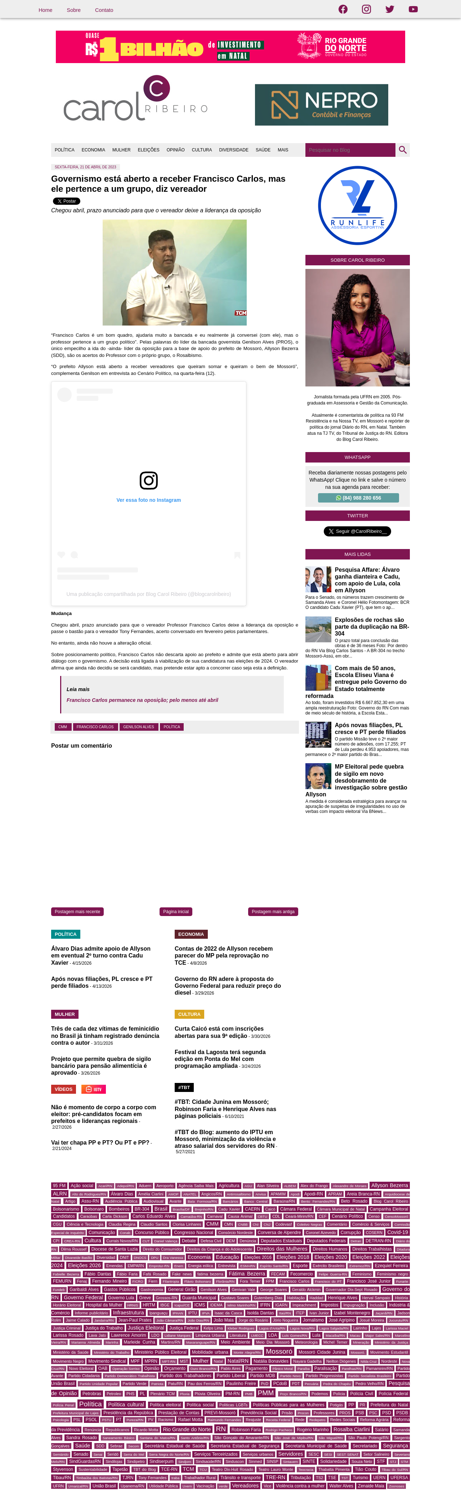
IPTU (192, 1313)
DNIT (124, 1257)
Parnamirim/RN (379, 1368)
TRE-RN (275, 1477)
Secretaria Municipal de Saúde (316, 1445)
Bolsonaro (94, 1209)
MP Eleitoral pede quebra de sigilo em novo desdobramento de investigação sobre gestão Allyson (356, 780)
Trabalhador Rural (199, 1478)
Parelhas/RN (351, 1369)
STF (381, 1461)
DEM (230, 1241)
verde (223, 1486)
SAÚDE (263, 149)
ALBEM (290, 1186)
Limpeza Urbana (210, 1335)
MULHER (121, 149)
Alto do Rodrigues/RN (89, 1194)
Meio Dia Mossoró (273, 1342)
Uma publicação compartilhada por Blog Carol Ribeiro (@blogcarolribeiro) (149, 594)
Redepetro (317, 1420)
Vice (267, 1486)
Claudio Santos (154, 1224)
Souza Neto (362, 1461)
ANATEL (190, 1194)
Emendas (114, 1266)
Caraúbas (88, 1216)
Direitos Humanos (330, 1249)
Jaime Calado (78, 1320)
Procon (303, 1413)
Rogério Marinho (313, 1429)
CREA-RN (72, 1241)
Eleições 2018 (293, 1257)
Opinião (151, 1368)
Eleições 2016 (258, 1257)
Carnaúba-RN (191, 1216)
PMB (248, 1394)
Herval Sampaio (376, 1298)
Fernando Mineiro (109, 1281)
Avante (176, 1201)
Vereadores (245, 1485)
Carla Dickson (114, 1216)
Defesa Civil (211, 1241)
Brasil (161, 1209)
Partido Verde (135, 1383)
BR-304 (142, 1209)
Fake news (182, 1274)
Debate (189, 1240)
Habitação (296, 1298)
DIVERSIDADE (234, 149)
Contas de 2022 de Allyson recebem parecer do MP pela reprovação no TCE (224, 955)
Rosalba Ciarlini (352, 1429)
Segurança (395, 1445)
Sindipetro (136, 1461)
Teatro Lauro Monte (275, 1469)
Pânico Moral (283, 1369)
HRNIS (132, 1305)
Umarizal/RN (78, 1486)
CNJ (267, 1224)
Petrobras (91, 1393)
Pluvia (184, 1394)
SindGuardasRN (84, 1461)
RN (221, 1429)
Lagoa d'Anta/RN (272, 1328)
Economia (199, 1257)
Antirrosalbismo (239, 1194)
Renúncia (93, 1430)
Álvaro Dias (122, 1193)
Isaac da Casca (228, 1313)
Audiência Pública (121, 1201)
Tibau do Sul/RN (395, 1470)
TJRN (128, 1477)
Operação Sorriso (126, 1369)
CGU (57, 1224)
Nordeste (389, 1361)
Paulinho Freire (241, 1383)
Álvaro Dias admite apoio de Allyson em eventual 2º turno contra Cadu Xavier (101, 955)
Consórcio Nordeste (235, 1232)
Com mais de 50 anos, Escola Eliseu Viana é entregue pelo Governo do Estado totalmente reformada (356, 682)
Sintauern (290, 1462)
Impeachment (304, 1305)
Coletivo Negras (309, 1224)
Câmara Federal (296, 1209)
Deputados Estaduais (281, 1240)
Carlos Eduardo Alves (154, 1216)
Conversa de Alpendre (279, 1232)
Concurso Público (152, 1232)
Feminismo (362, 1274)
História (401, 1298)
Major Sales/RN (377, 1335)
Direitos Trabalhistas (371, 1249)
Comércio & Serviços (370, 1224)
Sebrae (116, 1446)
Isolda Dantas (260, 1312)
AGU (248, 1186)
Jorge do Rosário (253, 1320)
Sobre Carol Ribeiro (358, 260)
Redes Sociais (342, 1419)
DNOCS (140, 1258)
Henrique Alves (342, 1297)
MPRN (150, 1361)
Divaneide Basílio (78, 1258)
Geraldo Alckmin (306, 1289)
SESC (313, 1454)
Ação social (82, 1185)
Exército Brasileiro (329, 1266)
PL (142, 1393)
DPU (154, 1258)
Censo (374, 1216)
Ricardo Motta (146, 1430)
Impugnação (353, 1305)
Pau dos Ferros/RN (204, 1383)
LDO (155, 1335)
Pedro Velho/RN (369, 1383)
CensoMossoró (396, 1216)
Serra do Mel (134, 1454)
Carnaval (215, 1216)
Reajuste (253, 1419)
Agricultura (229, 1185)
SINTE (309, 1461)
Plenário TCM (163, 1394)
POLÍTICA (65, 149)
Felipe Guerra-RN (333, 1274)
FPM (270, 1281)
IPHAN (178, 1313)
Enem (178, 1266)
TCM (188, 1469)
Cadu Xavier (229, 1209)
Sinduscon (235, 1461)
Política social (200, 1404)
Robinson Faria (246, 1429)
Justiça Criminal (66, 1328)
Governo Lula (121, 1297)
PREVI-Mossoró (220, 1412)
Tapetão (120, 1469)
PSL (77, 1419)
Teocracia (306, 1470)
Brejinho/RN (204, 1209)
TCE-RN (169, 1469)
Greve (145, 1297)
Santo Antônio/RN (195, 1438)
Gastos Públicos (120, 1289)
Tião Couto (365, 1469)
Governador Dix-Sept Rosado (351, 1289)
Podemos (320, 1394)
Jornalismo (313, 1320)
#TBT (184, 1087)
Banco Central (256, 1201)
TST (344, 1478)
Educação (227, 1257)
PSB (359, 1412)
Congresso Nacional (193, 1232)
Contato (104, 10)
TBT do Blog (144, 1469)
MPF (135, 1361)
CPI (56, 1241)
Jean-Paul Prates (135, 1320)
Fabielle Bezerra (66, 1274)
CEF (323, 1216)
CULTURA (202, 149)
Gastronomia (152, 1289)
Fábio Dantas (98, 1274)
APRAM (335, 1194)
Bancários (230, 1201)
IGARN (281, 1305)
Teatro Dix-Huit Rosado (232, 1469)
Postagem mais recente (77, 911)
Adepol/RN (125, 1186)
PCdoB (280, 1383)
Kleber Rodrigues (241, 1328)
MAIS (283, 149)
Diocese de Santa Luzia (114, 1249)
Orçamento (174, 1368)
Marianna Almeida (85, 1342)
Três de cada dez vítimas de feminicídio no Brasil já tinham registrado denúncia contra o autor (105, 1035)
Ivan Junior (319, 1313)
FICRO (138, 1281)
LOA (272, 1335)
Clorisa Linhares (187, 1224)
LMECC (257, 1335)
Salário (381, 1429)
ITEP (300, 1313)
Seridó (112, 1454)
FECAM (278, 1274)
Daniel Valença (165, 1241)
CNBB (243, 1224)
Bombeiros (119, 1209)
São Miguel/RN (331, 1438)
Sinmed (255, 1461)
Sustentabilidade (93, 1469)
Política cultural (126, 1404)
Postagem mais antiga (273, 911)
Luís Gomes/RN (294, 1335)
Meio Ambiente (235, 1342)
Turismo (360, 1477)
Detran (356, 1241)
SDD (100, 1446)
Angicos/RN (211, 1194)
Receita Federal (278, 1420)
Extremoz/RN (359, 1266)
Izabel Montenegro (352, 1312)
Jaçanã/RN (383, 1313)
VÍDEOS (63, 1089)
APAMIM (278, 1194)
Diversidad (106, 1257)
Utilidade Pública (163, 1486)
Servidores (290, 1454)
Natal (218, 1361)
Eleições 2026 (84, 1265)
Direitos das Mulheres (282, 1249)
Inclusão (377, 1305)
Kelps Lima (213, 1328)
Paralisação (325, 1368)
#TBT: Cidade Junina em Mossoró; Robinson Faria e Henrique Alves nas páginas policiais (225, 1109)
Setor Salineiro (376, 1454)
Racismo (165, 1419)
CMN (228, 1224)
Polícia (339, 1394)
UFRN (58, 1486)
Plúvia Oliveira (207, 1394)
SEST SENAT (347, 1454)
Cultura (93, 1240)
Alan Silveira (268, 1186)
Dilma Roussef (73, 1249)
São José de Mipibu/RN (293, 1438)
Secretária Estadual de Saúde (174, 1445)
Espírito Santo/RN (274, 1266)
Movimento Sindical (107, 1361)
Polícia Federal (393, 1393)
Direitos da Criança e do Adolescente (219, 1249)
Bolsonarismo (66, 1209)
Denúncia (248, 1241)
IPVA (206, 1313)
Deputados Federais (326, 1240)
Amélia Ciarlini (151, 1194)
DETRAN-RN (378, 1240)
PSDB (402, 1412)
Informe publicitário (91, 1313)
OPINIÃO (176, 149)
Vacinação (205, 1486)
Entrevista (226, 1266)
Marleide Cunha (140, 1342)
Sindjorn (184, 1462)
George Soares (273, 1289)
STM (404, 1462)
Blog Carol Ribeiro (390, 1201)
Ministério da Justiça (391, 1342)
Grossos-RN (166, 1298)
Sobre (74, 10)
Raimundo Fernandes (224, 1420)
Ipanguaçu (158, 1313)
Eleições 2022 (368, 1257)
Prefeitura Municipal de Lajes (76, 1413)
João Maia (223, 1320)
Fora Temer (250, 1281)
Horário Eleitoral (67, 1305)
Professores (324, 1413)
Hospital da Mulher (104, 1305)
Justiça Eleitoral (146, 1328)
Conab (125, 1233)
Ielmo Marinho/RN (241, 1305)
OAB (102, 1368)
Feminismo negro (392, 1274)
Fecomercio (301, 1274)
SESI (328, 1454)
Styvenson (63, 1469)
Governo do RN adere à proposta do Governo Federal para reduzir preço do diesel (228, 986)
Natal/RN (238, 1361)
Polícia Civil (361, 1393)
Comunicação (102, 1232)
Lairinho (360, 1328)
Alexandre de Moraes (349, 1186)
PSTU (106, 1420)
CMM (63, 727)
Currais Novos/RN (122, 1241)
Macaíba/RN (335, 1335)
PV (150, 1419)
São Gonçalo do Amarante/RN (241, 1438)
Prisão (287, 1413)
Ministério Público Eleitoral (161, 1352)
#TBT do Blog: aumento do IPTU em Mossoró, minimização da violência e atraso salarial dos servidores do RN (225, 1139)
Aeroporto (164, 1186)
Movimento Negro (68, 1361)
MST (184, 1361)
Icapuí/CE (181, 1305)
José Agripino (342, 1320)
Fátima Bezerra (247, 1274)
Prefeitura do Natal (389, 1404)
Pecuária (311, 1384)
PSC (373, 1413)
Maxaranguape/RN (200, 1342)
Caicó (270, 1209)
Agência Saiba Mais (196, 1186)
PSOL (91, 1419)
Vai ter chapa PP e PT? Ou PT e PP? (100, 1143)
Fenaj (82, 1281)
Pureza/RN (134, 1420)
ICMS (199, 1305)
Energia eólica (200, 1266)
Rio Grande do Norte (187, 1429)
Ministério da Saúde (71, 1352)
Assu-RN (90, 1201)
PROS (344, 1413)
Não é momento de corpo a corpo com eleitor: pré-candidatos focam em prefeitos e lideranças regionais (103, 1114)
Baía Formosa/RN (202, 1201)
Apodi (295, 1194)
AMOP (173, 1194)
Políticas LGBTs (233, 1405)
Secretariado (365, 1445)
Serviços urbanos (258, 1454)
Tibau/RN (62, 1477)
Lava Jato (97, 1335)
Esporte (300, 1265)
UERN (379, 1477)
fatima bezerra (210, 1274)
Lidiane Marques (178, 1335)
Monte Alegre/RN (247, 1352)
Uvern (187, 1486)
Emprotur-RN (159, 1266)
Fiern (152, 1281)
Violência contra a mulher (300, 1485)
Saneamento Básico (118, 1438)
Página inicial (176, 911)
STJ (393, 1462)
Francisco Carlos (96, 727)
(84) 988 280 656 (358, 498)
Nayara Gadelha (307, 1361)
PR (362, 1405)
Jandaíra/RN (104, 1320)
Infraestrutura (128, 1312)
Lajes (376, 1328)
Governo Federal (83, 1297)
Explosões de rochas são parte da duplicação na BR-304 (372, 627)
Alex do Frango (314, 1186)
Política (172, 727)
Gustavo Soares (235, 1298)
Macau (355, 1335)
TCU (203, 1470)
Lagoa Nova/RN (302, 1328)
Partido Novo (290, 1376)
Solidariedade (333, 1461)
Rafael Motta (190, 1419)
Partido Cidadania (84, 1375)
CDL (276, 1216)
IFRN (265, 1305)
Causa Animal (240, 1216)
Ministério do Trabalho (111, 1352)
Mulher (201, 1361)
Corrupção (351, 1232)
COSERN (374, 1232)
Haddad (316, 1298)
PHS (130, 1394)
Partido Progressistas (324, 1375)
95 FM (59, 1185)
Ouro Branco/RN (203, 1369)
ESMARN (247, 1266)
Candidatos (64, 1216)
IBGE (165, 1305)
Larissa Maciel (397, 1328)
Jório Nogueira (285, 1320)
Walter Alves (341, 1485)
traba (175, 1478)
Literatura (238, 1335)
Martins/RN (170, 1342)
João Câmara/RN (169, 1320)
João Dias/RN (198, 1320)
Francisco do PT (328, 1281)
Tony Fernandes (152, 1478)
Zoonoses (396, 1486)
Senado (80, 1454)
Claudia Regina (121, 1224)
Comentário (337, 1224)
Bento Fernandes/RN (318, 1201)
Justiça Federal (184, 1328)
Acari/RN (105, 1186)
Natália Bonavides (271, 1361)
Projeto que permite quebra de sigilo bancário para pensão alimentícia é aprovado (101, 1066)
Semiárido (60, 1454)
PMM (266, 1393)
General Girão (181, 1289)
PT (118, 1419)
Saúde (82, 1445)
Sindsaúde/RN (208, 1461)
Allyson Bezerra (389, 1185)
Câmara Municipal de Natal (341, 1209)
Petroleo (114, 1394)
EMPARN (135, 1266)
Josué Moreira (371, 1320)
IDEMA (216, 1305)
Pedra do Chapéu (337, 1384)
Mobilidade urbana (210, 1352)
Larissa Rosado (68, 1335)
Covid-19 (397, 1232)
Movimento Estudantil (389, 1352)
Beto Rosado (354, 1201)
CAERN (252, 1209)
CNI (256, 1224)
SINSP (272, 1461)
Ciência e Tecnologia (85, 1224)
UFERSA (399, 1477)
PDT (296, 1383)
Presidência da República (128, 1412)
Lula (316, 1335)
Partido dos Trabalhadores (185, 1375)
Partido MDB (262, 1375)
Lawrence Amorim (128, 1335)
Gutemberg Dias (268, 1298)
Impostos (330, 1305)
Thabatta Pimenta (334, 1469)
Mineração (361, 1342)
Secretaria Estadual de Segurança (245, 1445)
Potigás (336, 1405)
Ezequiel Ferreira (391, 1265)
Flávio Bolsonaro (197, 1281)
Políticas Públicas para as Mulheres (288, 1404)
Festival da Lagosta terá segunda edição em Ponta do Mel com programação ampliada (220, 1059)
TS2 (319, 1478)
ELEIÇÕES (149, 149)
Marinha (112, 1342)
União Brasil (104, 1485)
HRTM (149, 1305)
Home (45, 10)
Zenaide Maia (371, 1485)
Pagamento (257, 1368)
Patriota (157, 1384)
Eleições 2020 (330, 1257)
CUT (146, 1241)
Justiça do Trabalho (104, 1328)
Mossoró (279, 1351)
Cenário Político (347, 1216)
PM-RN (232, 1393)
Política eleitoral (165, 1404)
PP (351, 1404)
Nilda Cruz (369, 1361)
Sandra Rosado (81, 1437)
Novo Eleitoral (81, 1368)
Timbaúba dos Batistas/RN (96, 1478)
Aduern (145, 1186)
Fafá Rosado (154, 1274)
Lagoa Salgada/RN (334, 1328)
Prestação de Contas (179, 1412)
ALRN (60, 1193)
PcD (264, 1383)
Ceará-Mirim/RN (299, 1216)
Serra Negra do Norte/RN (169, 1454)
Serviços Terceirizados (216, 1454)
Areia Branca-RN (363, 1193)
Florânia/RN (225, 1281)
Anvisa (260, 1194)
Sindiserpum (161, 1461)
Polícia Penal (63, 1405)
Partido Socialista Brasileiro (369, 1376)
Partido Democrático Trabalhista (130, 1376)
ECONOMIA (93, 149)
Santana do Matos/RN (157, 1438)
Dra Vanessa (173, 1258)
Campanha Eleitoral (389, 1209)
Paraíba (303, 1369)
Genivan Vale (243, 1289)
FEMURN (62, 1281)
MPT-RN (168, 1361)
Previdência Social (259, 1412)
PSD (386, 1412)
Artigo (70, 1201)
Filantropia (171, 1281)
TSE (332, 1477)
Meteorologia (306, 1342)
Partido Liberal (230, 1375)
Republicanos (117, 1430)
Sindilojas (114, 1461)
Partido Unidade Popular (99, 1384)
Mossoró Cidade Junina (322, 1352)
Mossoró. (358, 1352)
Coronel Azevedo (321, 1232)
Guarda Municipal (199, 1297)
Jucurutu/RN (398, 1320)
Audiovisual (154, 1201)
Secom (133, 1446)
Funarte (402, 1281)
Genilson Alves (139, 727)
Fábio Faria (127, 1274)
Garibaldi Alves (84, 1289)
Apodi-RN (313, 1193)
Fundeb (59, 1290)
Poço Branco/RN (293, 1394)
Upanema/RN (132, 1486)
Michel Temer (335, 1342)
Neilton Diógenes (341, 1361)
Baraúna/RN (284, 1201)
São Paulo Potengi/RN (368, 1438)
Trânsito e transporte (240, 1477)
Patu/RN (175, 1383)
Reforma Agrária (374, 1419)
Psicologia (61, 1420)
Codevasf (284, 1224)
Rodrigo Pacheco (279, 1430)
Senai (98, 1454)
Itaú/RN (285, 1313)
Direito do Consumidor (162, 1249)
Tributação (301, 1477)
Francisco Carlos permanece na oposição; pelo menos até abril (142, 700)
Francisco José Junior (368, 1281)
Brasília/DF (181, 1209)
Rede (300, 1419)
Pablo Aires (231, 1368)
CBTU (262, 1216)
